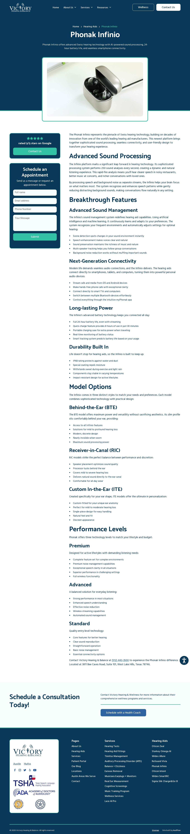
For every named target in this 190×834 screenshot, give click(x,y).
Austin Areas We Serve (84, 776)
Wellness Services (114, 796)
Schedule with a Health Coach (123, 713)
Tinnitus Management (116, 756)
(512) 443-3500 (120, 660)
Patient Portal (79, 761)
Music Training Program (117, 791)
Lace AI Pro (110, 801)
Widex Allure (158, 756)
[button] (70, 7)
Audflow (176, 830)
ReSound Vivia (159, 761)
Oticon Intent (159, 771)
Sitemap (155, 830)
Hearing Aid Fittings (115, 751)
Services (76, 756)
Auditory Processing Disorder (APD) (123, 761)
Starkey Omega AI (161, 751)
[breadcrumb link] (109, 27)
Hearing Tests (112, 746)
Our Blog (76, 766)
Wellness (143, 7)
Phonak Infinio (159, 766)
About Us (76, 746)
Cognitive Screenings (116, 786)
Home (56, 8)
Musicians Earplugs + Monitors (120, 776)
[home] (21, 7)
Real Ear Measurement (117, 781)
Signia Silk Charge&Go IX (165, 781)
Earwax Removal (113, 771)
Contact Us (168, 7)
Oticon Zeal (158, 746)
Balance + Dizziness (115, 766)
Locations (77, 771)
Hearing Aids (78, 751)
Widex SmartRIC (160, 776)
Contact (76, 781)
